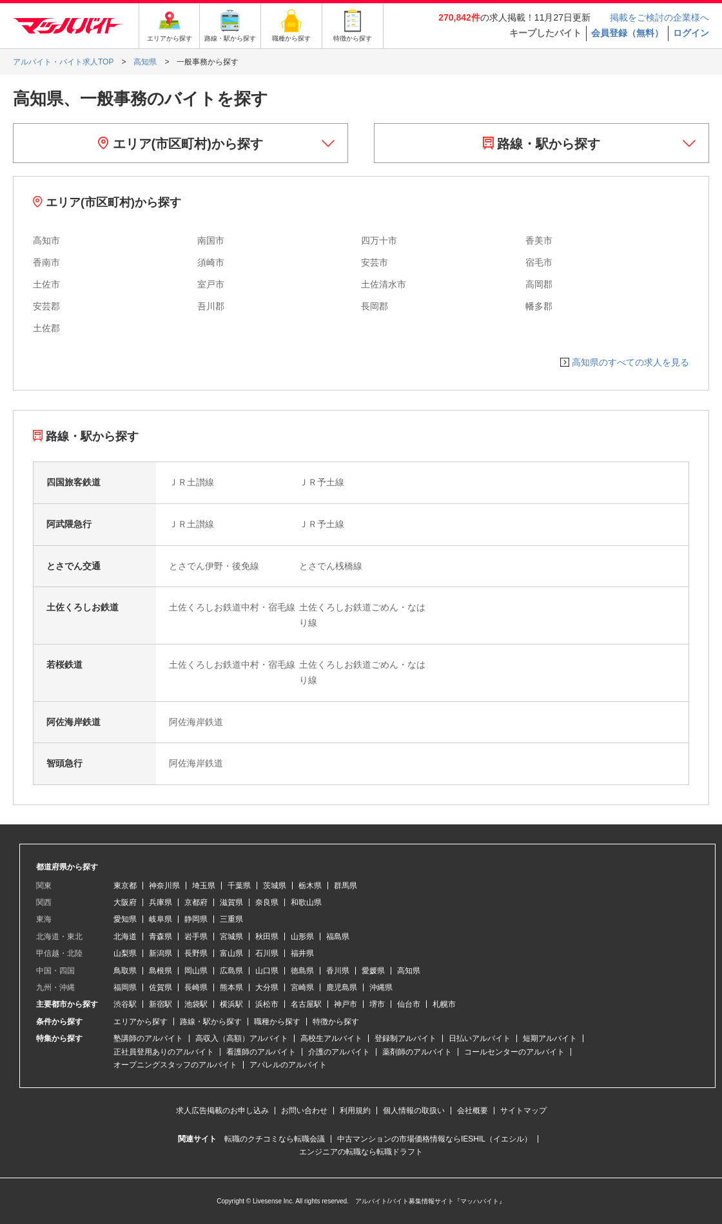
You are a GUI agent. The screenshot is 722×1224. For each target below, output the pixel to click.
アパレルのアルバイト (288, 1064)
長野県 (196, 953)
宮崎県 (302, 987)
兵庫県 (160, 902)
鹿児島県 (341, 987)
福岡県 (125, 987)
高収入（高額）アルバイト (241, 1038)
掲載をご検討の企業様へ (659, 17)
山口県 (266, 970)
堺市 (377, 1004)
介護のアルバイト (339, 1051)
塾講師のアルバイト (148, 1038)
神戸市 (345, 1004)
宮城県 (231, 936)
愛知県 (125, 919)
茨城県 (274, 885)
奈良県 (266, 902)
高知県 (408, 970)
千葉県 (239, 885)
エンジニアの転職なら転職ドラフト (361, 1151)
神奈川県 (164, 885)
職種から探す (277, 1021)
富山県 (231, 953)
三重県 (231, 919)
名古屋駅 (306, 1004)
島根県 (160, 970)
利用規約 (355, 1110)
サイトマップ (523, 1110)
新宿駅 (160, 1004)
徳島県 (302, 970)
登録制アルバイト (405, 1038)
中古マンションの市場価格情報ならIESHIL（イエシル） (434, 1138)
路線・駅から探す (542, 144)
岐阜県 (160, 919)
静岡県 (196, 919)
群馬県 (345, 885)
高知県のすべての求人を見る (630, 362)
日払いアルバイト (480, 1038)
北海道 (125, 936)
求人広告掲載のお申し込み (222, 1110)
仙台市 (408, 1004)
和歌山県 (306, 902)
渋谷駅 (125, 1004)
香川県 (337, 970)
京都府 (196, 902)
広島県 (231, 970)
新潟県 (160, 953)
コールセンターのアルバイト (514, 1051)
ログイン (691, 33)
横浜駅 (231, 1004)
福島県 (337, 936)
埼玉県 (203, 885)
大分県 (266, 987)
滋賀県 (231, 902)
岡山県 (196, 970)
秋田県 (266, 936)
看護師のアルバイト (261, 1051)
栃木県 (310, 885)
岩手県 (196, 936)
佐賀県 (160, 987)
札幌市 (444, 1004)
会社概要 (472, 1110)
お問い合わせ (304, 1110)
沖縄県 (381, 987)
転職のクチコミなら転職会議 (274, 1138)
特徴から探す (336, 1021)
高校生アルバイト (331, 1038)
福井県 (302, 953)
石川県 (266, 953)
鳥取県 (125, 970)
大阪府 (125, 902)
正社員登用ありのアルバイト (163, 1051)
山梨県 (125, 953)
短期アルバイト (550, 1038)
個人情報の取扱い (414, 1110)
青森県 (160, 936)
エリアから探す (140, 1021)
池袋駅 (196, 1004)
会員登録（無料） (627, 33)
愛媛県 (373, 970)
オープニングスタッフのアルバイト (175, 1064)
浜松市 (266, 1004)
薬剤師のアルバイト (417, 1051)
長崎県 (196, 987)
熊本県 (231, 987)
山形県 (302, 936)
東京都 (125, 885)
